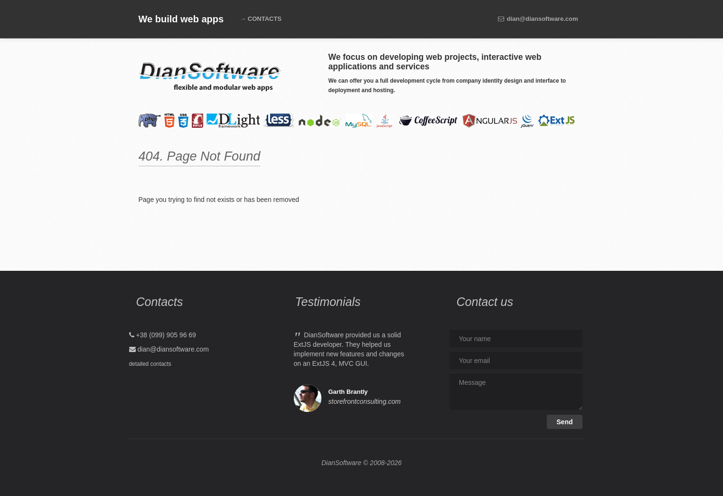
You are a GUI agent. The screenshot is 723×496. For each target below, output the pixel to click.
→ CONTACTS (261, 18)
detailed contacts (150, 364)
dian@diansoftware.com (538, 18)
